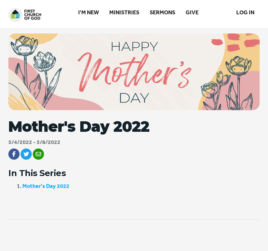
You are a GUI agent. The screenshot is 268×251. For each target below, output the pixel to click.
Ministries (124, 12)
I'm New (88, 12)
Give (192, 12)
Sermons (162, 12)
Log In (245, 12)
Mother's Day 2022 (45, 185)
